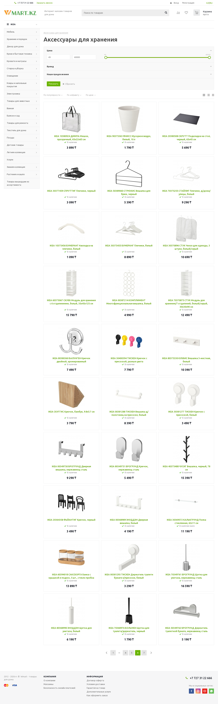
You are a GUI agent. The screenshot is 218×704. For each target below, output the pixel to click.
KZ (207, 3)
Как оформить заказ (97, 695)
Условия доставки (96, 684)
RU (211, 3)
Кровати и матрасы (16, 61)
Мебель (10, 32)
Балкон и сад (13, 115)
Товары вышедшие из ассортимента (18, 183)
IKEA (13, 24)
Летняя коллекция (16, 152)
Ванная (10, 108)
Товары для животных (18, 101)
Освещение (12, 76)
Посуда (10, 137)
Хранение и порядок (17, 39)
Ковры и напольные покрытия (16, 84)
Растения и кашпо (16, 174)
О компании (49, 680)
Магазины (48, 684)
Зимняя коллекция (16, 167)
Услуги (10, 159)
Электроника (13, 93)
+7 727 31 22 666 (25, 3)
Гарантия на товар (96, 688)
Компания (50, 676)
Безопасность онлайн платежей (59, 688)
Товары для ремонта (17, 123)
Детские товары (15, 145)
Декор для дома (15, 46)
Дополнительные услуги (99, 691)
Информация (95, 676)
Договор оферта (95, 680)
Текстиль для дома (16, 130)
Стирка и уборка (15, 68)
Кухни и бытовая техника (19, 54)
